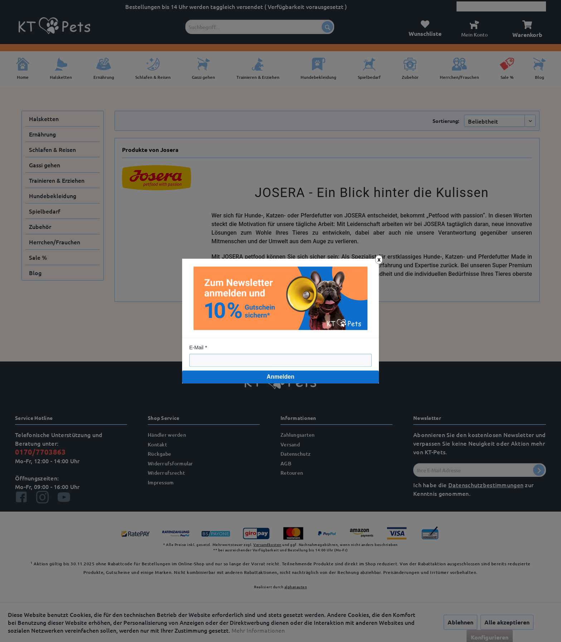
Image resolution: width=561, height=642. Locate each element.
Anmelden (280, 377)
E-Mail (196, 347)
